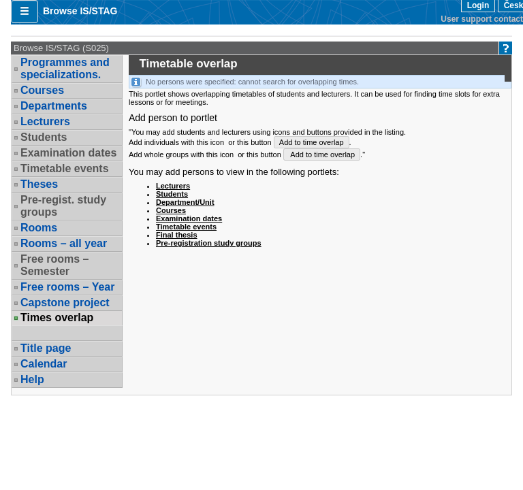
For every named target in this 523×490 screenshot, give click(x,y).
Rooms (38, 227)
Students (43, 137)
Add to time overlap (311, 142)
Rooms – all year (63, 243)
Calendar (43, 364)
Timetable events (64, 168)
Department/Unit (185, 202)
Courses (42, 90)
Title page (45, 348)
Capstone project (65, 302)
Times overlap (56, 318)
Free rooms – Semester (54, 265)
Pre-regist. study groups (63, 206)
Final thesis (176, 235)
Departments (53, 106)
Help (32, 379)
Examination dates (68, 153)
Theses (39, 184)
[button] (24, 11)
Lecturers (45, 121)
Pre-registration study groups (209, 243)
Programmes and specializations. (65, 68)
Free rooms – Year (67, 287)
